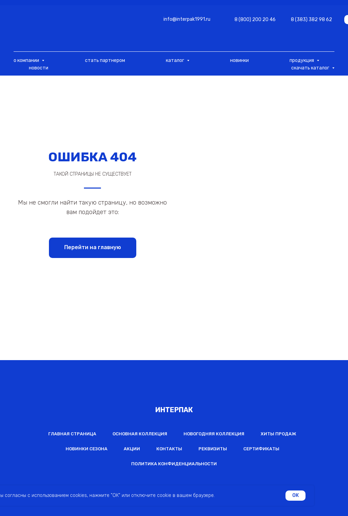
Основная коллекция (139, 433)
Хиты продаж (278, 433)
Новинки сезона (86, 448)
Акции (132, 448)
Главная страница (72, 433)
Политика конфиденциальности (174, 463)
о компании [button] (27, 60)
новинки (239, 60)
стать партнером (105, 60)
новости (38, 68)
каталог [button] (175, 60)
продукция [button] (302, 60)
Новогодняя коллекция (214, 433)
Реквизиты (212, 448)
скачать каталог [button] (310, 68)
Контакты (169, 448)
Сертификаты (261, 448)
